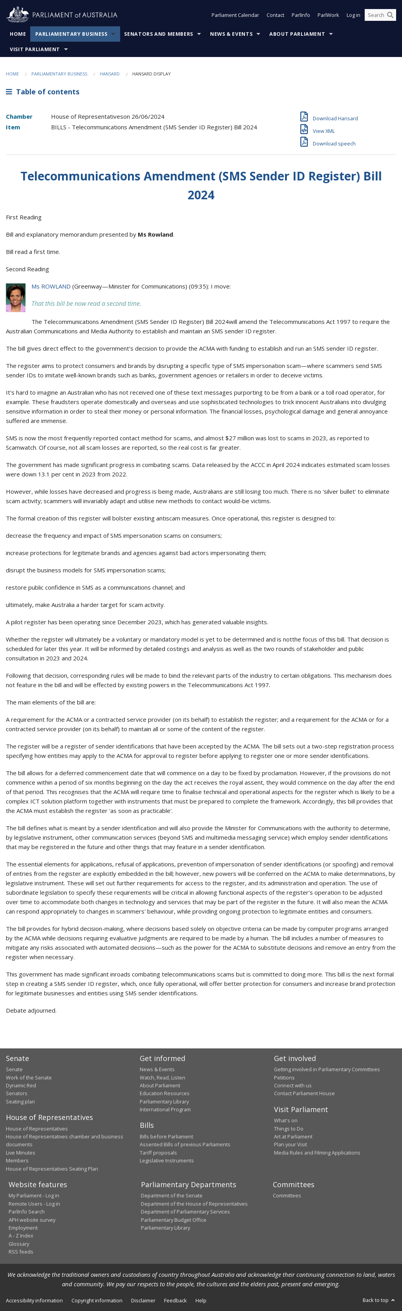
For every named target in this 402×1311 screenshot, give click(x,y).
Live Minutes (20, 1152)
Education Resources (165, 1093)
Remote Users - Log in (34, 1203)
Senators (16, 1093)
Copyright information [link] (96, 1300)
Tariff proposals (158, 1152)
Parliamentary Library (164, 1101)
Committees (287, 1195)
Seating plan (20, 1101)
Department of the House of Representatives (194, 1203)
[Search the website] (380, 15)
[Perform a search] (390, 15)
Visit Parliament (35, 49)
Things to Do (288, 1128)
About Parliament (297, 34)
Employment (23, 1227)
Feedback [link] (175, 1300)
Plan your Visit (290, 1144)
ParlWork (328, 14)
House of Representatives (37, 1128)
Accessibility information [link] (34, 1300)
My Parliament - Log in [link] (34, 1195)
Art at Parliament (293, 1136)
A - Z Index (21, 1235)
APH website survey (32, 1219)
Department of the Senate (172, 1195)
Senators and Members (158, 34)
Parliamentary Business (71, 34)
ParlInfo (301, 14)
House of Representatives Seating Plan (52, 1168)
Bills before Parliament (166, 1136)
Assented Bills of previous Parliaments (185, 1144)
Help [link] (201, 1300)
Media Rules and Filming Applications (317, 1152)
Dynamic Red (21, 1085)
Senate (14, 1069)
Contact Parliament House (304, 1093)
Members (17, 1160)
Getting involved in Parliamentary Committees (327, 1069)
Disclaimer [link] (143, 1300)
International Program (165, 1109)
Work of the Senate (29, 1077)
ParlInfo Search (27, 1211)
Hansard (110, 74)
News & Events (231, 34)
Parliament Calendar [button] (235, 14)
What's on (286, 1120)
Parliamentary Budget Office (173, 1219)
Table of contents (42, 91)
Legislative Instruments (167, 1160)
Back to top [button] (379, 1300)
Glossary (19, 1243)
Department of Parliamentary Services (185, 1211)
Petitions (284, 1077)
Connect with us (293, 1085)
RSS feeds (21, 1251)
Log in (353, 14)
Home (18, 34)
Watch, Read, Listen (162, 1077)
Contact (275, 14)
